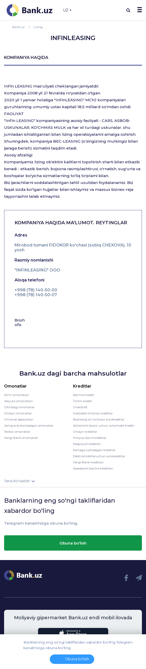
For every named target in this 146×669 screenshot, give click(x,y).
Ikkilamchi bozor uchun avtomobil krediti (103, 425)
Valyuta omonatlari (18, 401)
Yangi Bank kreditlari (88, 462)
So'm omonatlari (16, 395)
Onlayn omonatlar (18, 413)
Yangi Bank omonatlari (21, 438)
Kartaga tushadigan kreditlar (94, 450)
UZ (67, 10)
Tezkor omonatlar (17, 431)
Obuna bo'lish (73, 543)
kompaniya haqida (26, 57)
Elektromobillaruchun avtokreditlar (99, 456)
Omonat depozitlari (18, 419)
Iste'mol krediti (83, 395)
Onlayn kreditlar (85, 431)
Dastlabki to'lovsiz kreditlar (93, 413)
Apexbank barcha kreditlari (93, 468)
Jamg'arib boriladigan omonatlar (29, 425)
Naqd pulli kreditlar (87, 444)
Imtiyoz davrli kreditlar (89, 438)
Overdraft (80, 407)
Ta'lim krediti (82, 401)
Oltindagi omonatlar (19, 407)
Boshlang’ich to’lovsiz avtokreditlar (99, 419)
